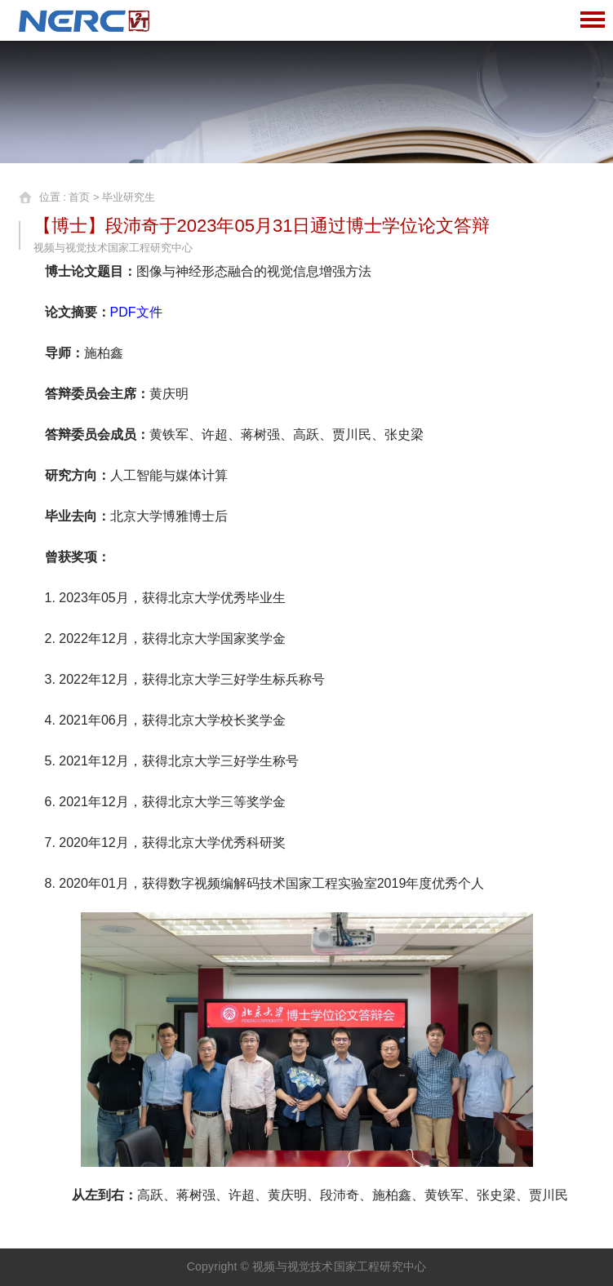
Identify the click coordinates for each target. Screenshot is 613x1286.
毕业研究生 (128, 197)
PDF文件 (136, 312)
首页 (79, 197)
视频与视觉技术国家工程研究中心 (339, 1266)
